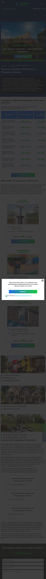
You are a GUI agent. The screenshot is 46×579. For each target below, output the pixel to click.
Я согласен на (20, 295)
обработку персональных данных (23, 295)
